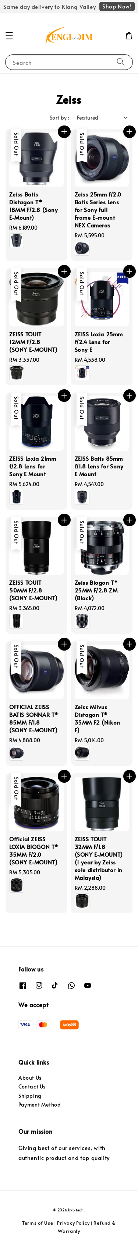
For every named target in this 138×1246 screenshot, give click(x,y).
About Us (30, 1077)
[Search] (120, 62)
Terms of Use (37, 1223)
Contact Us (32, 1086)
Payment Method (39, 1104)
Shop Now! (116, 6)
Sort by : (60, 117)
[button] (9, 36)
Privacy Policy (73, 1223)
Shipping (30, 1095)
